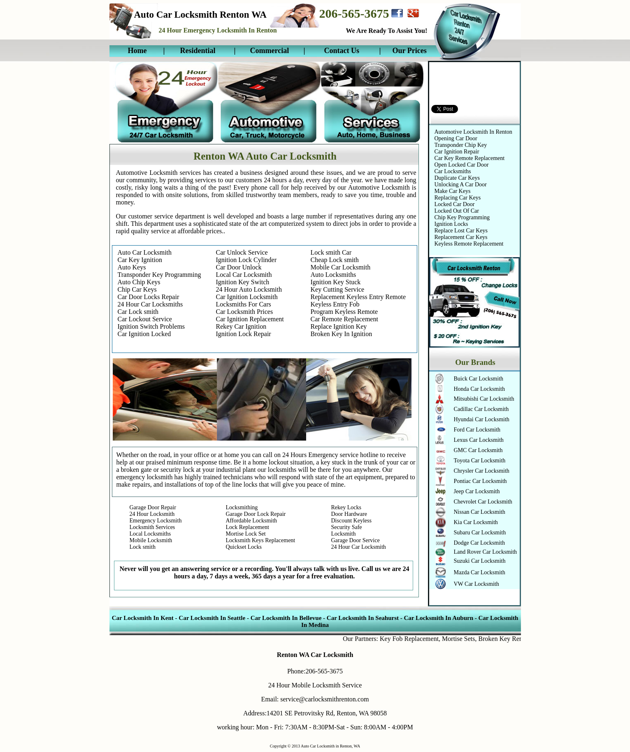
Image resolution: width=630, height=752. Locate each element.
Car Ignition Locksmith (247, 296)
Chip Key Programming (462, 217)
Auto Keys (132, 267)
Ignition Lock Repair (243, 333)
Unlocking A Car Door (461, 184)
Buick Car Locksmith (479, 379)
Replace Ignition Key (339, 326)
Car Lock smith (138, 311)
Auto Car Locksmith (145, 252)
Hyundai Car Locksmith (481, 419)
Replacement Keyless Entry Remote (358, 296)
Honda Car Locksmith (479, 389)
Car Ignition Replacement (250, 319)
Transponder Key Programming (159, 274)
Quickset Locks (244, 547)
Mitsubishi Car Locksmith (484, 399)
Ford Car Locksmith (477, 430)
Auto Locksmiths (333, 274)
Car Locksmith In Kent (143, 618)
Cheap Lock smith (335, 259)
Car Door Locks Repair (148, 296)
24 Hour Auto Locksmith (249, 289)
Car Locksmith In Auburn (438, 618)
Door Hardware (349, 514)
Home (137, 50)
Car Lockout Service (145, 319)
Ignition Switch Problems (151, 326)
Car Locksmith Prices (244, 311)
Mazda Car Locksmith (479, 572)
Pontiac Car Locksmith (480, 481)
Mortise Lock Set (246, 534)
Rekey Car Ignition (241, 326)
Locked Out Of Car (457, 211)
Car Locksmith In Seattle (212, 618)
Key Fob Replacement (416, 638)
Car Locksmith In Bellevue (286, 618)
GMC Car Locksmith (478, 450)
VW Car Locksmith (476, 584)
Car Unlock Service (242, 252)
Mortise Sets (465, 638)
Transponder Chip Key (461, 145)
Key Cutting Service (338, 289)
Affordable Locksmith (251, 521)
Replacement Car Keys (461, 237)
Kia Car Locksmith (476, 522)
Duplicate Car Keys (457, 178)
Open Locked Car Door (462, 165)
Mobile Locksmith (151, 540)
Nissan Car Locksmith (479, 512)
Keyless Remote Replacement (469, 244)
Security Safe (346, 527)
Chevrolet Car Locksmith (483, 502)
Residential (198, 50)
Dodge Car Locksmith (479, 543)
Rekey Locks (346, 507)
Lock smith (143, 547)
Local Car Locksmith (244, 274)
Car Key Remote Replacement (470, 158)
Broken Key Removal (514, 638)
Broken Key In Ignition (341, 333)
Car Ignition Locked (144, 333)
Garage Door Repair (153, 507)
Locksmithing (242, 507)
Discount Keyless (351, 521)
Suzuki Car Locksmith (480, 561)
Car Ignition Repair (457, 152)
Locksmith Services (152, 527)
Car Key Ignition (140, 259)
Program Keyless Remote (344, 311)
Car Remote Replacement (344, 319)
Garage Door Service (355, 540)
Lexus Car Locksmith (479, 440)
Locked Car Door (455, 204)
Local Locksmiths (150, 534)
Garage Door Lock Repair (256, 514)
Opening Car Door (456, 138)
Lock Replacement (247, 527)
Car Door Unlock (239, 267)
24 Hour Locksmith (152, 514)
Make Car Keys (453, 191)
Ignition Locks (451, 224)
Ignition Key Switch (243, 282)
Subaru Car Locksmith (480, 532)
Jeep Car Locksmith (477, 491)
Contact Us (342, 50)
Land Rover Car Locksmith (485, 552)
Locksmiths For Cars (243, 304)
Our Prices (410, 50)
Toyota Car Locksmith (480, 460)
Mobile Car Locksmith (341, 267)
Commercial (269, 50)
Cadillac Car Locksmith (481, 409)
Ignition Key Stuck (336, 282)
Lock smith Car (331, 252)
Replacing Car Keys (458, 198)
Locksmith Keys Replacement (260, 540)
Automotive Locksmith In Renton (473, 132)
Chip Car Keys (137, 289)
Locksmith (343, 534)
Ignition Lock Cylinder (246, 259)
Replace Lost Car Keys (461, 230)
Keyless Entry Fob (335, 304)
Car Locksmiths (453, 171)
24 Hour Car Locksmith (358, 547)
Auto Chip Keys (139, 282)
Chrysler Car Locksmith (481, 471)
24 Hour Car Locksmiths (150, 304)
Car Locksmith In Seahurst (363, 618)
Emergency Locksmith (156, 521)
